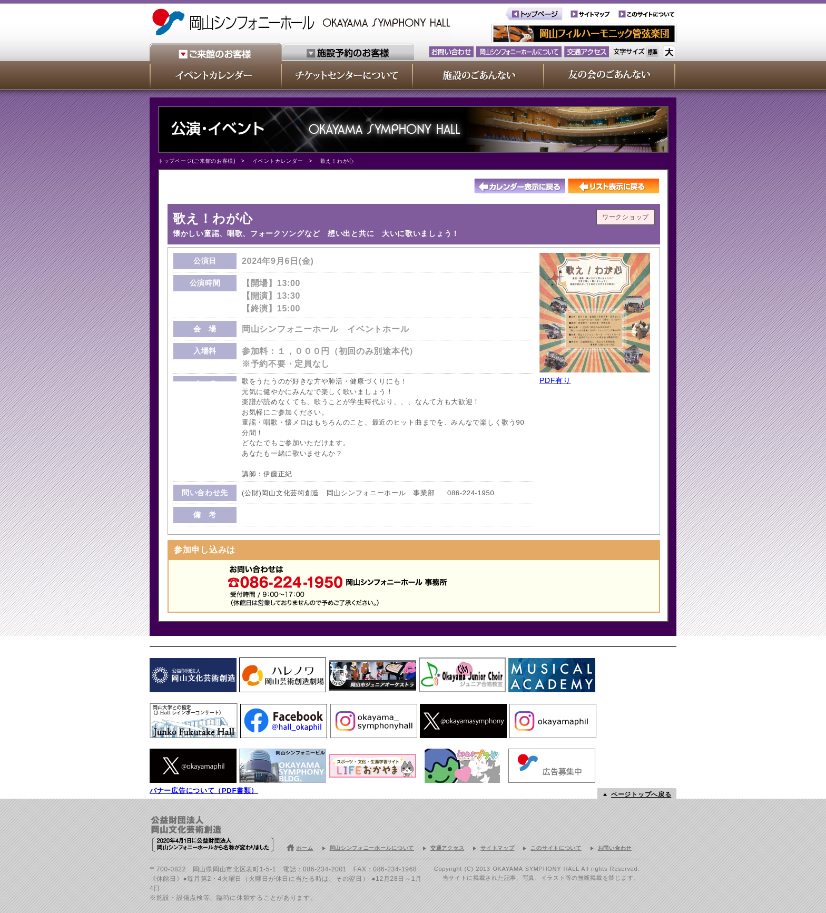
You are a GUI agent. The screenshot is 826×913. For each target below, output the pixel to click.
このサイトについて (555, 848)
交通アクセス (447, 848)
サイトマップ (497, 848)
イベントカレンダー (277, 161)
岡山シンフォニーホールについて (372, 848)
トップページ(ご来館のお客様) (196, 161)
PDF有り (555, 380)
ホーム (304, 848)
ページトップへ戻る (641, 794)
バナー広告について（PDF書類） (204, 790)
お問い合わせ (615, 848)
